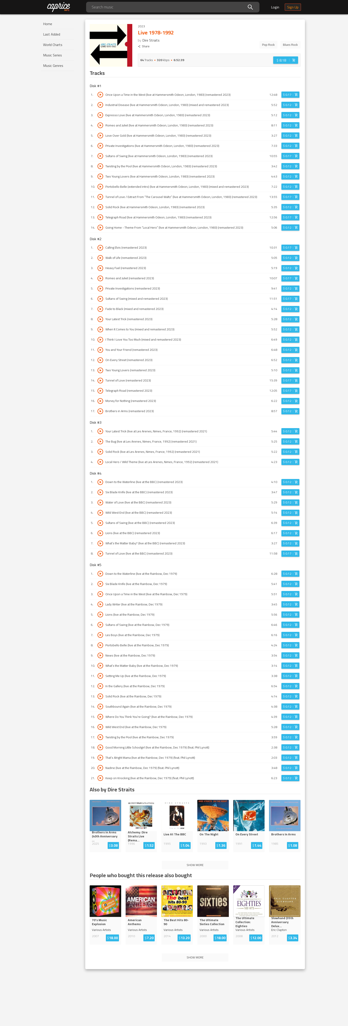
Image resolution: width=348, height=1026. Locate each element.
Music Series (52, 55)
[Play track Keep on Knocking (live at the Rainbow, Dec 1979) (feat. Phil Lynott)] (100, 778)
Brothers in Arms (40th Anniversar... (105, 836)
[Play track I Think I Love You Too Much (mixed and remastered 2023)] (100, 340)
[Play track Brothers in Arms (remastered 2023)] (100, 411)
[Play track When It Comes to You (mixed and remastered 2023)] (100, 329)
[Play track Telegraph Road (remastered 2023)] (100, 391)
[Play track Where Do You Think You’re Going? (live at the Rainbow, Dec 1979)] (100, 717)
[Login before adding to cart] (285, 60)
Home (47, 23)
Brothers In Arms (283, 834)
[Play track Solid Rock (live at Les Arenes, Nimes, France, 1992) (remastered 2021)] (100, 452)
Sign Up (293, 7)
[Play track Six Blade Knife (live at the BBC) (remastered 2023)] (100, 492)
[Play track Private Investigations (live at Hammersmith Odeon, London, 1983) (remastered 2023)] (100, 146)
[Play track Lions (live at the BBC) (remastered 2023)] (100, 533)
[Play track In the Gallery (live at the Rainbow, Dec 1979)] (100, 686)
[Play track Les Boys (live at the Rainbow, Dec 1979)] (100, 635)
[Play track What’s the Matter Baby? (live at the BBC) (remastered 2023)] (100, 543)
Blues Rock (290, 45)
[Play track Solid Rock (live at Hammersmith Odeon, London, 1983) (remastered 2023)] (100, 207)
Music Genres (53, 65)
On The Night (209, 834)
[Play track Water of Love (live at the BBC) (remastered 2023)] (100, 502)
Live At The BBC (175, 834)
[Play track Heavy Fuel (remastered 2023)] (100, 268)
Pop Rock (268, 45)
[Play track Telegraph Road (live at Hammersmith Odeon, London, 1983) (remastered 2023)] (100, 217)
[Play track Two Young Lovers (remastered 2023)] (100, 370)
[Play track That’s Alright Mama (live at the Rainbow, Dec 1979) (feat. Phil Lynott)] (100, 758)
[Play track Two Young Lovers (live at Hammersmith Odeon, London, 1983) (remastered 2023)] (100, 176)
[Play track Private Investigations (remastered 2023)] (100, 288)
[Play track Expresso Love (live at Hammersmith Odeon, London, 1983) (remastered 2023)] (100, 115)
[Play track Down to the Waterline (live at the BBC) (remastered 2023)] (100, 482)
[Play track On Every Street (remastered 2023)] (100, 360)
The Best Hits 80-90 (176, 922)
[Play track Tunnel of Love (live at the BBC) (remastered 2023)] (100, 554)
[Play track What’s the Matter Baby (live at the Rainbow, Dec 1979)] (100, 666)
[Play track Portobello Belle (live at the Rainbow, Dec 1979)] (100, 645)
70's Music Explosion (99, 922)
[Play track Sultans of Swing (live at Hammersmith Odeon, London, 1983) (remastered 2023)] (100, 156)
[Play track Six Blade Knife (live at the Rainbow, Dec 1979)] (100, 584)
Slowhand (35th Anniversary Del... (284, 922)
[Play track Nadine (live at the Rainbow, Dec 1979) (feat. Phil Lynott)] (100, 768)
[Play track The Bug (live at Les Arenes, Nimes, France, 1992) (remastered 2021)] (100, 441)
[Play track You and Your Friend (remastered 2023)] (100, 350)
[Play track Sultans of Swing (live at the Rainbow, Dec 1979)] (100, 625)
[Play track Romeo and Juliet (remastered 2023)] (100, 278)
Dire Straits (151, 40)
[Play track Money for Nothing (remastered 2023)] (100, 401)
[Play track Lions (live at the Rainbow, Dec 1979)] (100, 614)
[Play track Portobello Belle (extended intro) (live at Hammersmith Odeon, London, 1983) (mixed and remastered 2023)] (100, 187)
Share (144, 46)
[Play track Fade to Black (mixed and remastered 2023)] (100, 309)
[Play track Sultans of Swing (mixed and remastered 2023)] (100, 299)
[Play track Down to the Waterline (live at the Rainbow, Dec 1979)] (100, 574)
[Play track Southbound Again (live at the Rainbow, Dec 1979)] (100, 706)
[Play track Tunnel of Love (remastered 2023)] (100, 380)
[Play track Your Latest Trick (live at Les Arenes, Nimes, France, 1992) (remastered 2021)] (100, 431)
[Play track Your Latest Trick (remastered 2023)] (100, 319)
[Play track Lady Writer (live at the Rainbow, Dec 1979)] (100, 604)
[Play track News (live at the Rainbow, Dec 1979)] (100, 655)
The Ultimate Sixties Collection (212, 922)
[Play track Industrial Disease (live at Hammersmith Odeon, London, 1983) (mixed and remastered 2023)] (100, 105)
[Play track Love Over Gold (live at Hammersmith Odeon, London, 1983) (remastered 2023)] (100, 135)
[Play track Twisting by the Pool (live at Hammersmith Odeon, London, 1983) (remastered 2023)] (100, 166)
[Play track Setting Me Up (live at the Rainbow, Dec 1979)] (100, 676)
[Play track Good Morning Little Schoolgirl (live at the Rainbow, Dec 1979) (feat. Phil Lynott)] (100, 747)
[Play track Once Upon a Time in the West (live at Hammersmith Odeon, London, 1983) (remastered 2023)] (100, 95)
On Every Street (246, 834)
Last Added (51, 34)
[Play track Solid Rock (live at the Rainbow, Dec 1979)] (100, 696)
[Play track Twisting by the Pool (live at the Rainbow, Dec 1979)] (100, 737)
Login (275, 7)
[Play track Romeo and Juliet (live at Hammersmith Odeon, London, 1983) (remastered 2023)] (100, 125)
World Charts (52, 44)
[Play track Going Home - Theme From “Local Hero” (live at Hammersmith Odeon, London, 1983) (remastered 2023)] (100, 227)
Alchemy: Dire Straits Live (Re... (140, 836)
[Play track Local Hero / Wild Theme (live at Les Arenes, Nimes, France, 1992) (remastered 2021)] (100, 462)
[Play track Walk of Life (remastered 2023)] (100, 258)
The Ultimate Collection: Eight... (248, 922)
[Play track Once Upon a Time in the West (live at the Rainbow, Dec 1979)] (100, 594)
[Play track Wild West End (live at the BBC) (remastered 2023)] (100, 513)
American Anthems (135, 922)
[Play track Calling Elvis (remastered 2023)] (100, 248)
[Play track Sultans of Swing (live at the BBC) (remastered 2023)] (100, 523)
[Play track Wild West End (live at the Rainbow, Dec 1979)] (100, 727)
